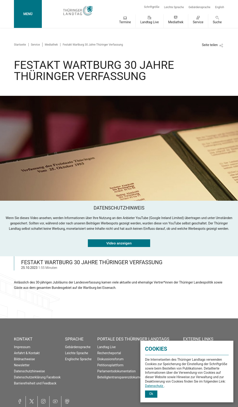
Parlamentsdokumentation (116, 371)
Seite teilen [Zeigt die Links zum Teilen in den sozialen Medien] (210, 45)
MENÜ (27, 14)
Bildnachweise (24, 359)
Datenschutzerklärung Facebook (37, 377)
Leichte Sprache (174, 7)
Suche (217, 22)
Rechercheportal (109, 353)
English (219, 7)
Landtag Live (149, 22)
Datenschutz (154, 386)
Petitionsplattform (110, 365)
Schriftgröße (151, 7)
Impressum (22, 347)
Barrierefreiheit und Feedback (35, 383)
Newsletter (22, 365)
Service (198, 22)
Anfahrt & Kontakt (27, 353)
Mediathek (175, 22)
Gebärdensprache (199, 7)
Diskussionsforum (110, 359)
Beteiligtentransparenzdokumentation (124, 377)
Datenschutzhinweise (29, 371)
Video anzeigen (119, 243)
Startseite (20, 44)
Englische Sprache (78, 359)
